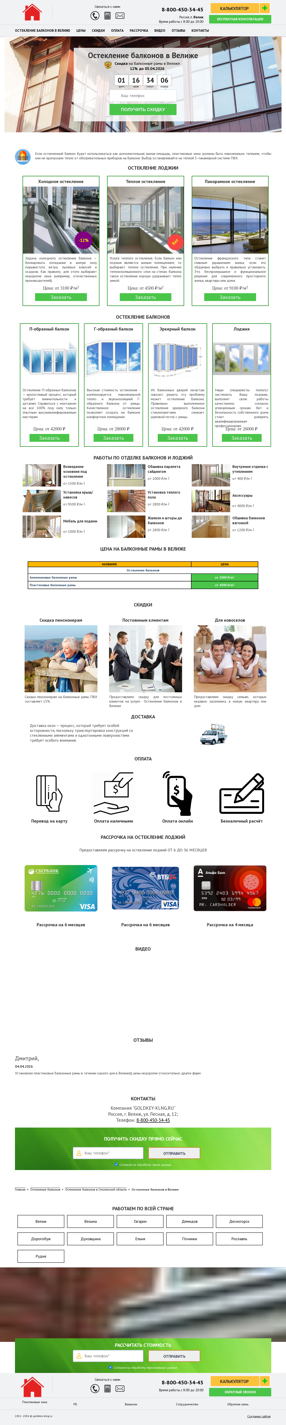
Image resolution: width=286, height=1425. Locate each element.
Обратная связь (237, 1404)
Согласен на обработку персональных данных (145, 1368)
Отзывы (178, 31)
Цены (81, 31)
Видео (159, 31)
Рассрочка (139, 31)
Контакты (200, 31)
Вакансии (131, 1404)
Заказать (61, 297)
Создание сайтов (259, 1416)
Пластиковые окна (34, 1402)
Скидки (98, 31)
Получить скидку (143, 109)
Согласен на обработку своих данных (145, 1165)
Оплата (117, 31)
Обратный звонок (240, 1392)
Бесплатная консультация (240, 19)
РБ (75, 1404)
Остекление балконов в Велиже (42, 31)
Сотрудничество (187, 1404)
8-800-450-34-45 (182, 9)
